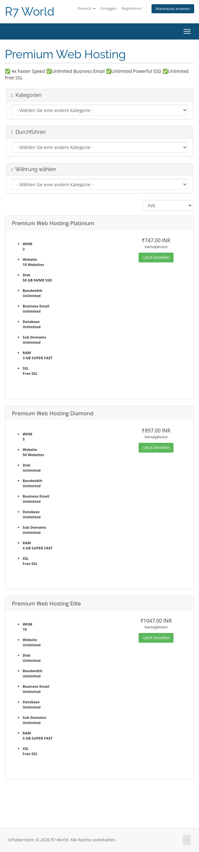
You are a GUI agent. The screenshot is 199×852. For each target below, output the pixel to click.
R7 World (29, 11)
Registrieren (131, 8)
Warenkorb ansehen (173, 8)
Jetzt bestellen (156, 257)
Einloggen (108, 8)
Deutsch (87, 8)
